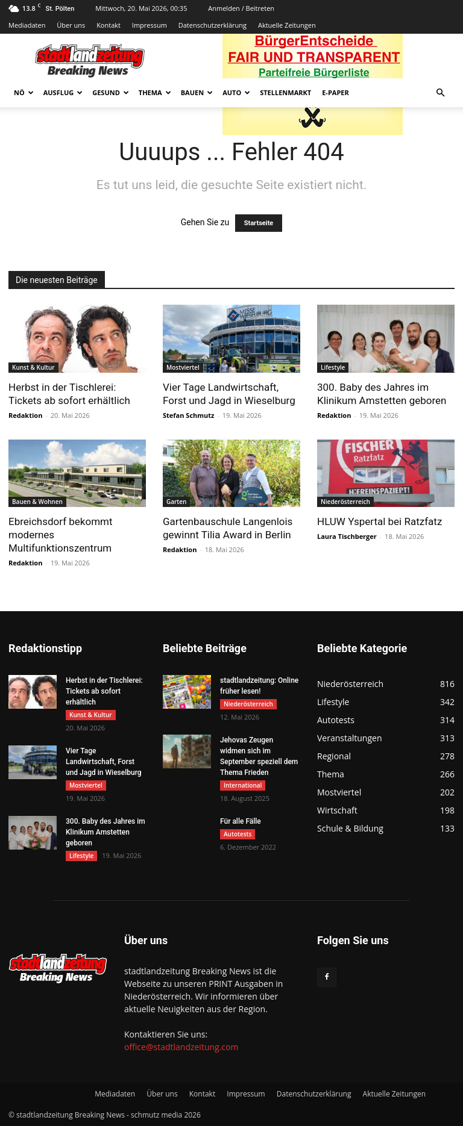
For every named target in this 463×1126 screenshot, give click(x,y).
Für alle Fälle (240, 821)
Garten (176, 501)
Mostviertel (183, 367)
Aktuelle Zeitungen (287, 25)
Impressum (149, 25)
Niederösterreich (345, 501)
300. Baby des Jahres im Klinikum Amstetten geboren (105, 832)
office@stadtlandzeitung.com (181, 1047)
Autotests (237, 834)
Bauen (197, 92)
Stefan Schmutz (188, 415)
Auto (236, 92)
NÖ (24, 92)
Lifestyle (333, 367)
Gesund (110, 92)
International (243, 785)
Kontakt (108, 25)
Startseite (259, 223)
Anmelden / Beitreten (241, 8)
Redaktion (25, 415)
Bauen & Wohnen (37, 501)
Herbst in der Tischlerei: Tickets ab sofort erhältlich (104, 691)
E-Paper (335, 92)
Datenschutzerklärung (212, 25)
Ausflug (63, 92)
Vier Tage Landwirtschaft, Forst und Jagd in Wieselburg (104, 762)
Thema (155, 92)
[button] (440, 93)
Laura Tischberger (347, 536)
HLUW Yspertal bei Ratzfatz (379, 521)
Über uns (71, 25)
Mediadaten (26, 25)
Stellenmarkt (285, 92)
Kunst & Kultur (33, 367)
